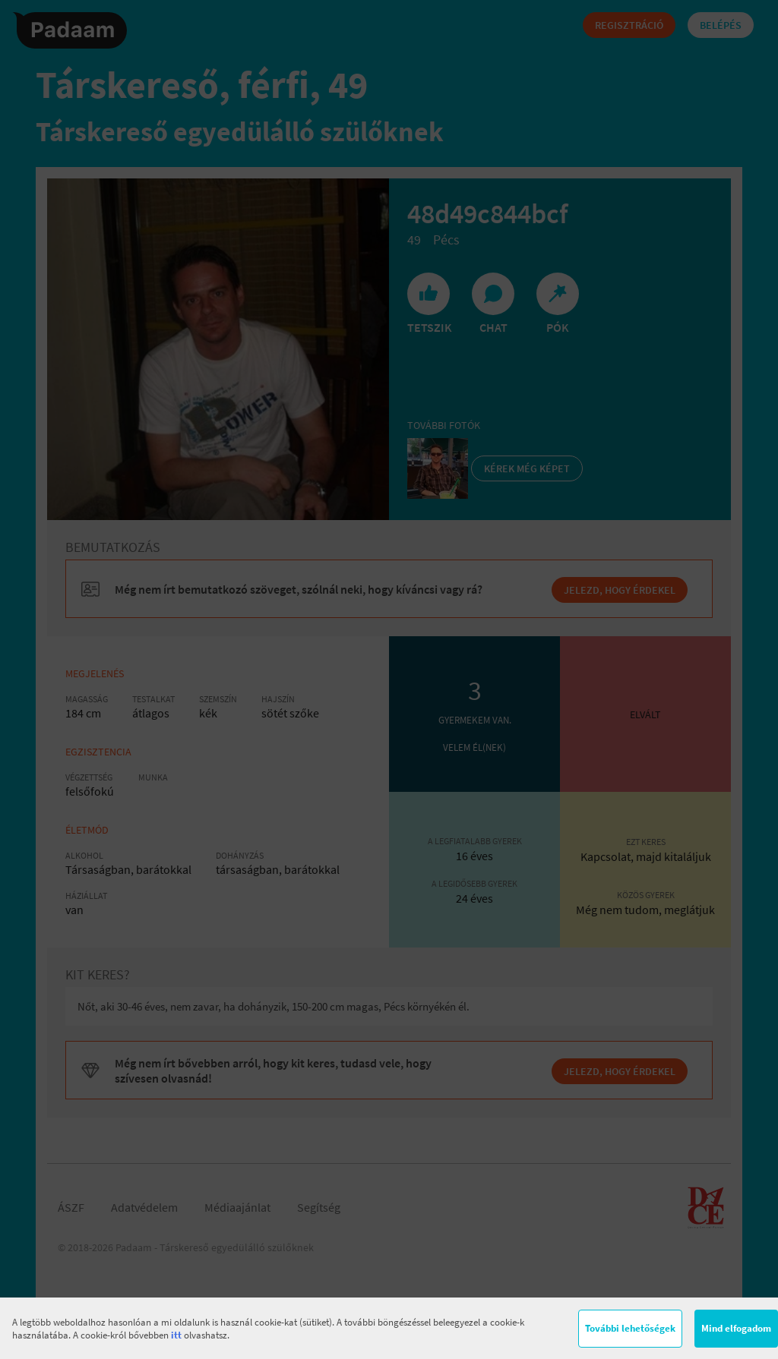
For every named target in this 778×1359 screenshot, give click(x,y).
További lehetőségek (630, 1328)
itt (176, 1335)
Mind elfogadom (736, 1328)
